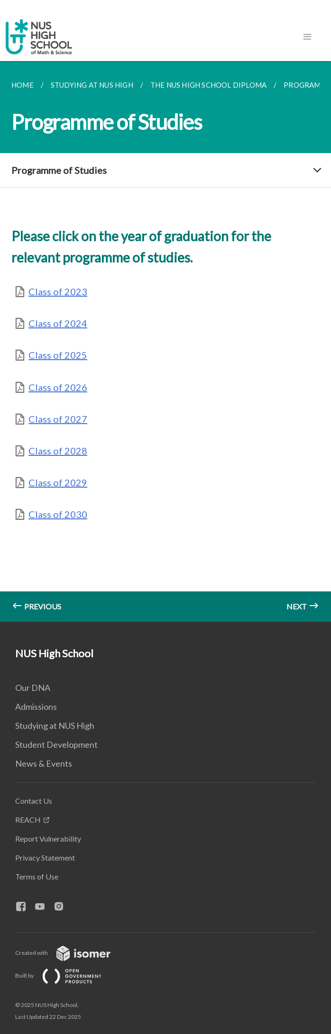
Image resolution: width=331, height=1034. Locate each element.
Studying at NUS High (54, 725)
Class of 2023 (57, 291)
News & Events (43, 763)
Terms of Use (36, 876)
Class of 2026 (57, 387)
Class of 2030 (57, 514)
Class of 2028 (57, 450)
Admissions (36, 706)
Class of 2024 (57, 323)
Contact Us (33, 800)
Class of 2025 (57, 355)
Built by (66, 975)
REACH (28, 819)
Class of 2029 (57, 482)
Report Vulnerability (48, 838)
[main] (165, 341)
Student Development (56, 744)
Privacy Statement (45, 857)
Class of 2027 (57, 419)
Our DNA (32, 687)
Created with (70, 952)
